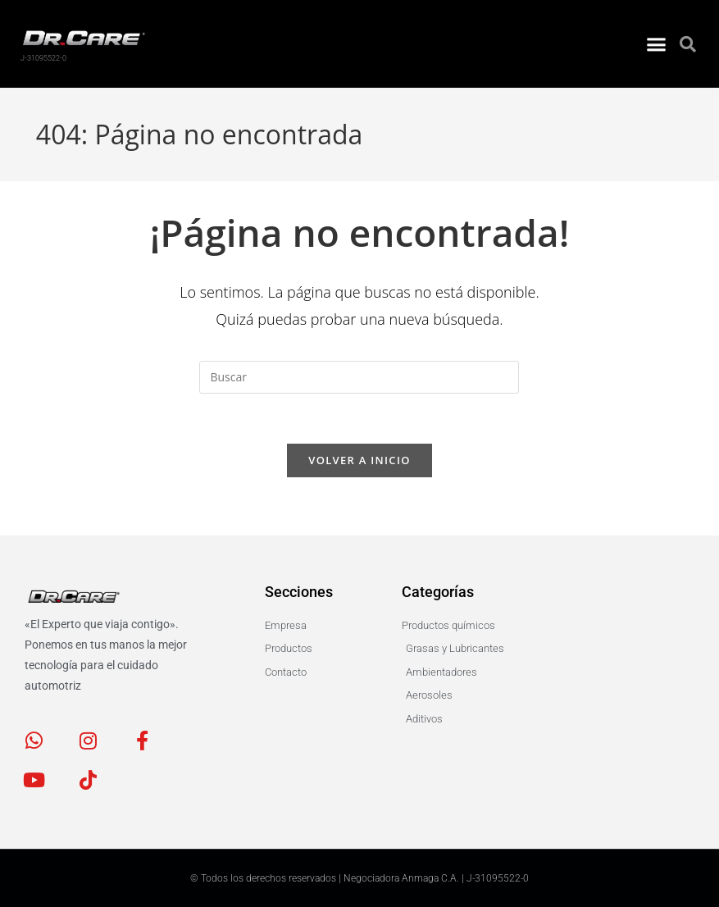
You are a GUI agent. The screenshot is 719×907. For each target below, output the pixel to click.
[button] (655, 39)
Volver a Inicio (359, 460)
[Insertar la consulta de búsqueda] (359, 377)
